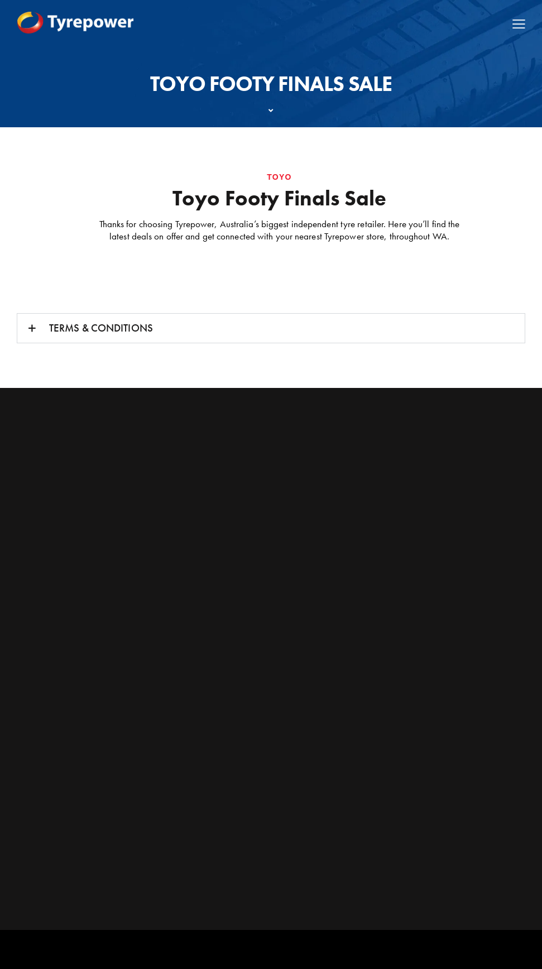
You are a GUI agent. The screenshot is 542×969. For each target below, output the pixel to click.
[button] (271, 328)
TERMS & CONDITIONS (101, 328)
